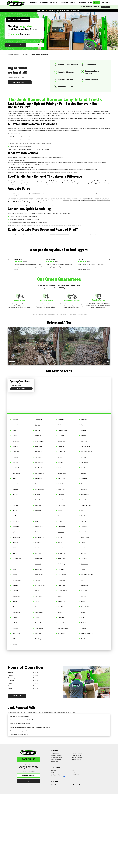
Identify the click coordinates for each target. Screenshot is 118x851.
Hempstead (73, 200)
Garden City (61, 118)
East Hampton (19, 120)
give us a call (32, 205)
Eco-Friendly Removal (72, 300)
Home (10, 54)
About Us (54, 770)
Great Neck (87, 118)
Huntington (79, 118)
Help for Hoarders (77, 757)
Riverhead (15, 585)
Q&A (73, 770)
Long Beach (84, 200)
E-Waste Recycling (56, 757)
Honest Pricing (19, 300)
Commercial (54, 761)
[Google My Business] (80, 785)
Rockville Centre (71, 198)
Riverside (106, 200)
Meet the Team (55, 774)
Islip (79, 200)
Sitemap (74, 776)
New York (24, 54)
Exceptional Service (46, 300)
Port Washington (70, 118)
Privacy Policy (76, 774)
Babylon (101, 118)
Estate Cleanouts (76, 755)
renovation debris (74, 169)
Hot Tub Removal (56, 759)
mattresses (41, 162)
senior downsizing (99, 162)
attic (67, 162)
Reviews (53, 784)
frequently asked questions (45, 712)
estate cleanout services (23, 164)
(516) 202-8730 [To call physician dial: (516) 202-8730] (16, 385)
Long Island (84, 526)
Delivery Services (76, 759)
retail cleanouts (32, 169)
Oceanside (11, 120)
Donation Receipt (98, 300)
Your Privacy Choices (58, 776)
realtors (27, 172)
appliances (47, 162)
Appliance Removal (77, 753)
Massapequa (92, 200)
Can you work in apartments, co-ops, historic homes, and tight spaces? (59, 727)
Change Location (106, 6)
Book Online (28, 759)
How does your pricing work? (59, 731)
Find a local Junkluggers (28, 775)
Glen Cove (83, 483)
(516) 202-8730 (15, 45)
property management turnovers (59, 169)
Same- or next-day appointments (19, 216)
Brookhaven (105, 198)
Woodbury (27, 202)
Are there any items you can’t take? (59, 734)
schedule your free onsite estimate (59, 234)
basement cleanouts (77, 162)
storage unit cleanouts (85, 169)
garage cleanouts (88, 162)
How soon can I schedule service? (59, 716)
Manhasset (94, 118)
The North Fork (12, 202)
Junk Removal (55, 753)
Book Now (35, 45)
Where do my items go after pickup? (59, 723)
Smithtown (97, 198)
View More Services (19, 82)
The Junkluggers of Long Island (89, 6)
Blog (52, 772)
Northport (100, 200)
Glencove (66, 200)
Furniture (10, 162)
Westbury (20, 202)
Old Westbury (84, 564)
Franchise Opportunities (28, 781)
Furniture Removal (56, 755)
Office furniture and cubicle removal (18, 169)
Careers (74, 772)
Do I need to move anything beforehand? (59, 719)
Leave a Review (21, 388)
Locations (16, 54)
